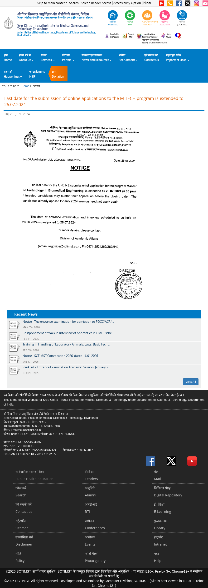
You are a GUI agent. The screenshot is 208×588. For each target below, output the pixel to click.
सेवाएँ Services (48, 57)
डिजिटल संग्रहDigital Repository (168, 491)
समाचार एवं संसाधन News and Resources (96, 57)
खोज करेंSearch (20, 491)
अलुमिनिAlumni (90, 491)
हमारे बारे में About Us (26, 57)
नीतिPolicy (19, 557)
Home (25, 86)
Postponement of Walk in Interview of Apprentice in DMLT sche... (68, 333)
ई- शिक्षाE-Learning (162, 508)
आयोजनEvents (90, 540)
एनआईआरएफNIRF (37, 74)
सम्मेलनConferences (95, 524)
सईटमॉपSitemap (22, 524)
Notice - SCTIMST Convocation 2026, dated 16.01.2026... (61, 356)
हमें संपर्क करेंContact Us (151, 57)
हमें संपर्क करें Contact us (23, 508)
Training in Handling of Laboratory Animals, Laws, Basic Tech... (66, 344)
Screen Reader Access (96, 3)
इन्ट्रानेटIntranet (160, 540)
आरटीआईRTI (91, 508)
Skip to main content (52, 3)
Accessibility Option (127, 3)
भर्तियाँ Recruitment (128, 57)
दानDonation (58, 74)
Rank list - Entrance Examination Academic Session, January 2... (66, 367)
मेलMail (157, 475)
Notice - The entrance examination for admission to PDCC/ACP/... (68, 321)
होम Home (8, 57)
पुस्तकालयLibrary (160, 524)
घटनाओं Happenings (13, 74)
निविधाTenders (91, 475)
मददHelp (157, 557)
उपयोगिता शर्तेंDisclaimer (24, 540)
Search (74, 3)
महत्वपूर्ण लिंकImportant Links (177, 57)
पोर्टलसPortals (68, 57)
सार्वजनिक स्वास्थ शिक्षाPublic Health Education (34, 475)
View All (191, 382)
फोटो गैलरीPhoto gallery (95, 557)
